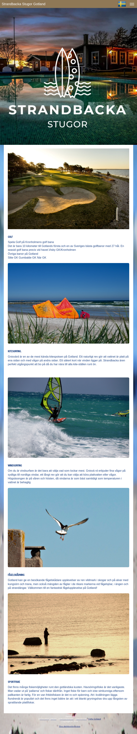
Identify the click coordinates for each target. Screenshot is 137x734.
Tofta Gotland (94, 719)
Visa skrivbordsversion (69, 726)
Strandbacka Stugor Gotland (23, 4)
